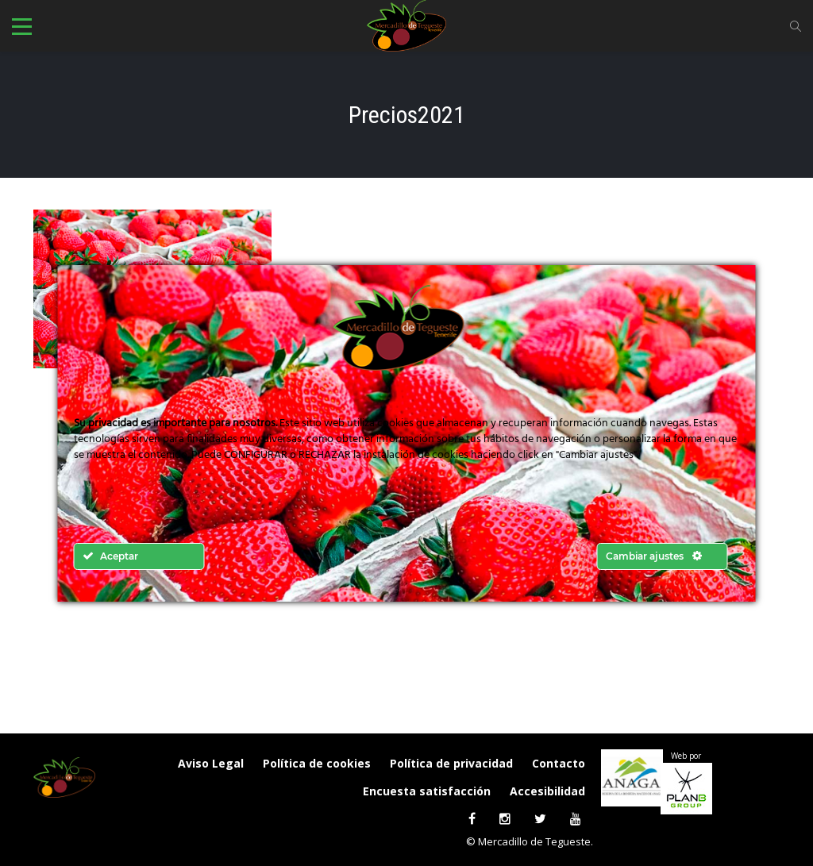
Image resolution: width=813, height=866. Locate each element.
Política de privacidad (451, 763)
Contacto (558, 763)
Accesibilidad (547, 791)
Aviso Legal (211, 763)
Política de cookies (317, 763)
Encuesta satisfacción (427, 791)
